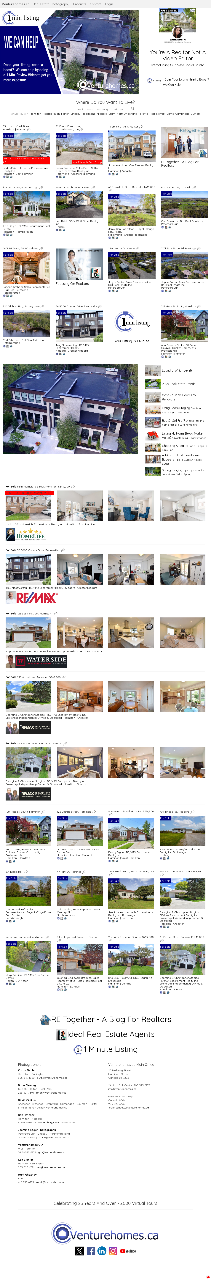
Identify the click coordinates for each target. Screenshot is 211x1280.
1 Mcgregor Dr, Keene (121, 248)
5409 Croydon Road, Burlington (25, 937)
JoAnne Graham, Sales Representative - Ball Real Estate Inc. (26, 288)
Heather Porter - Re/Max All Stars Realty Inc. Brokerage (180, 851)
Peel (152, 113)
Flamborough (24, 231)
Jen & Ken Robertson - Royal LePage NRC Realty (131, 230)
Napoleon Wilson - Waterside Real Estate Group (35, 651)
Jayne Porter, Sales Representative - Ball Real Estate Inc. (130, 283)
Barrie (170, 113)
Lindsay (75, 113)
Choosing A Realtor (175, 446)
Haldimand (88, 113)
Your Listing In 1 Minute (131, 341)
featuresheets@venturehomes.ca (128, 1107)
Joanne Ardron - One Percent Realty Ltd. (130, 166)
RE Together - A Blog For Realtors (105, 1019)
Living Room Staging (176, 408)
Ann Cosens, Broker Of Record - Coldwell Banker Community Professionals (180, 348)
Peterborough (51, 113)
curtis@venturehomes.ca (52, 1077)
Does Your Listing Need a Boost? (186, 79)
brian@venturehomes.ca (51, 1092)
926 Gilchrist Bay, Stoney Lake (21, 306)
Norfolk (160, 113)
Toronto (143, 113)
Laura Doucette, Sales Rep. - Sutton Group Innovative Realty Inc (77, 169)
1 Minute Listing (105, 1049)
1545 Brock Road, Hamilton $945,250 (131, 871)
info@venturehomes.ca (122, 1089)
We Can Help (172, 85)
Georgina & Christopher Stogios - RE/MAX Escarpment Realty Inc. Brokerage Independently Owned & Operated (46, 716)
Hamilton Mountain (91, 651)
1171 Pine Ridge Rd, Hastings (179, 248)
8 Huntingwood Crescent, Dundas (78, 937)
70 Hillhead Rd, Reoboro (175, 811)
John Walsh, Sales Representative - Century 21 (78, 911)
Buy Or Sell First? (173, 420)
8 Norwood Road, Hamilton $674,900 (131, 811)
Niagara (102, 113)
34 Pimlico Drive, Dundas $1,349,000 (34, 743)
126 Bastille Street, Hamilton (29, 613)
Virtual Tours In (20, 113)
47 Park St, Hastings (69, 871)
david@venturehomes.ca (52, 1107)
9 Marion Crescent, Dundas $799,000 (131, 937)
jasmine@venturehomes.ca (53, 1137)
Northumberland (127, 113)
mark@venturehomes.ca (51, 1182)
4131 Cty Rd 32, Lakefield (176, 187)
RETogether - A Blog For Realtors (180, 164)
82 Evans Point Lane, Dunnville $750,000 (68, 128)
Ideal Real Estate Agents (105, 1034)
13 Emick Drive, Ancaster (123, 126)
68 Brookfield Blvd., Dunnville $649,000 (131, 187)
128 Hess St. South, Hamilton (179, 306)
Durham (196, 113)
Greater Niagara (78, 350)
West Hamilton (131, 858)
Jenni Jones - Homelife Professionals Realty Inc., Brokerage (130, 914)
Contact (95, 4)
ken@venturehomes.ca (51, 1167)
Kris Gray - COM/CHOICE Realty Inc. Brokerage (130, 979)
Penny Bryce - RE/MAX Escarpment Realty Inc (129, 853)
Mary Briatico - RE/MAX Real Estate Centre (27, 976)
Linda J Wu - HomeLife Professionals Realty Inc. (25, 169)
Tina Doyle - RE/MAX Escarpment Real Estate (26, 227)
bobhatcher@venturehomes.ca (56, 1122)
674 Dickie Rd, (15, 871)
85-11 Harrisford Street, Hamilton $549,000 (16, 128)
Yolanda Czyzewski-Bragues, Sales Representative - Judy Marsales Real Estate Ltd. (79, 980)
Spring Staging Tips (175, 470)
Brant (111, 113)
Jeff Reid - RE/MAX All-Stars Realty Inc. (77, 222)
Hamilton (35, 113)
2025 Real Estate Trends (178, 384)
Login (109, 4)
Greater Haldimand (83, 173)
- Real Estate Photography (35, 4)
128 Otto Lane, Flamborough (21, 187)
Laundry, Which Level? (177, 370)
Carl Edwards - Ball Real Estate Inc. (182, 221)
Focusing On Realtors (72, 284)
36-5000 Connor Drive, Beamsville (77, 306)
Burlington (22, 980)
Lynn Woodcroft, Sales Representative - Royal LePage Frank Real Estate (28, 912)
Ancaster (127, 171)
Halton (65, 113)
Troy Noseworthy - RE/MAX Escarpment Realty (72, 346)
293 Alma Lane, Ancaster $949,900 (33, 677)
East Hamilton (24, 173)
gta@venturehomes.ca (52, 1152)
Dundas (82, 784)
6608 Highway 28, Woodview (21, 248)
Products (79, 4)
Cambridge (182, 113)
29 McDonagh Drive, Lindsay (73, 187)
